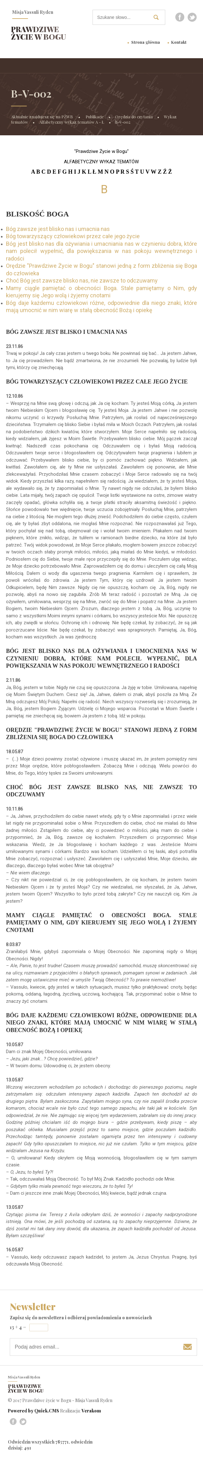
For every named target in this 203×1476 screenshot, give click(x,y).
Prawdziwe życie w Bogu (38, 32)
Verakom (91, 1411)
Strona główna (145, 42)
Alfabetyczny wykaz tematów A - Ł (71, 122)
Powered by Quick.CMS (33, 1411)
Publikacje (95, 116)
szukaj (159, 17)
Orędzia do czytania (134, 116)
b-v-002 (123, 122)
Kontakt (179, 42)
